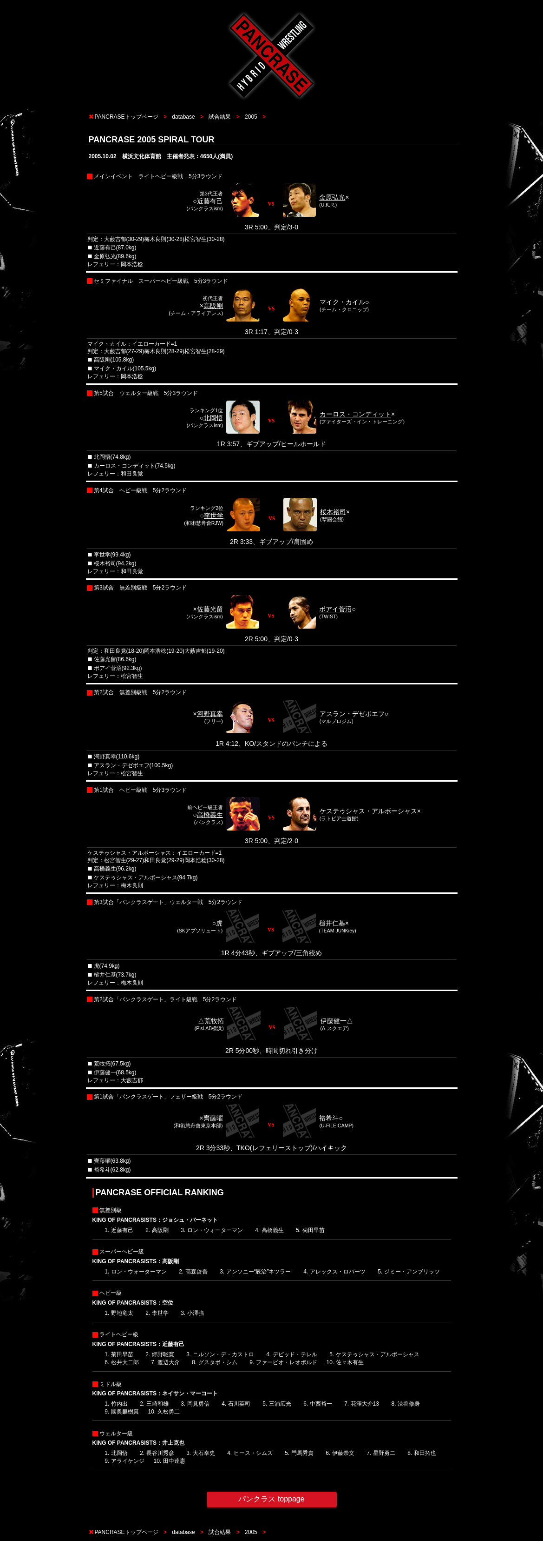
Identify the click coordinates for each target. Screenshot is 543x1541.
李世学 (213, 515)
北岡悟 (213, 418)
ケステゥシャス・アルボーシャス (368, 811)
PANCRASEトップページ (126, 117)
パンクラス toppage (271, 1499)
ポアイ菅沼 (335, 609)
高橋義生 (210, 814)
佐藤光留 (210, 609)
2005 (251, 117)
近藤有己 (210, 201)
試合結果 (220, 117)
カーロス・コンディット (355, 414)
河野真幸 (210, 713)
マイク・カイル (342, 302)
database (183, 117)
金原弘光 (332, 197)
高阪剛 (213, 305)
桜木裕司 (333, 512)
